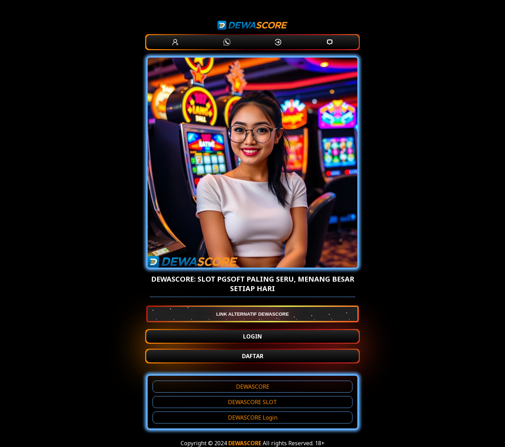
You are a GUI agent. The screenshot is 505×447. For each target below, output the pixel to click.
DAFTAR (252, 356)
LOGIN (252, 336)
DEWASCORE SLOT (252, 402)
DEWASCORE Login (252, 417)
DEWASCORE (252, 386)
